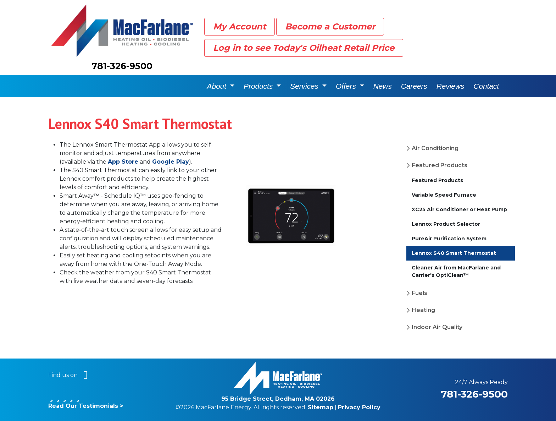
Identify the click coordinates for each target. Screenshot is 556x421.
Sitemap (320, 407)
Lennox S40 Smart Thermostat (454, 253)
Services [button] (305, 86)
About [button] (217, 86)
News (382, 86)
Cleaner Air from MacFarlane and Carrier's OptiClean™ (456, 271)
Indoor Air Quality (437, 327)
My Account (239, 26)
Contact (486, 86)
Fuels (419, 293)
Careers (414, 86)
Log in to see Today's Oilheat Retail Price (303, 48)
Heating (423, 310)
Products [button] (259, 86)
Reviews (451, 86)
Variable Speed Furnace (444, 195)
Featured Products (439, 165)
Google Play (170, 161)
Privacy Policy (359, 407)
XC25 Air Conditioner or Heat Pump (459, 209)
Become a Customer (330, 26)
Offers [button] (347, 86)
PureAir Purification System (449, 238)
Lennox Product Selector (446, 224)
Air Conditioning (435, 148)
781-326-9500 (121, 66)
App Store (123, 161)
